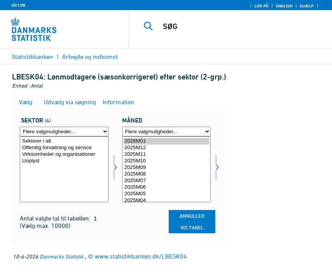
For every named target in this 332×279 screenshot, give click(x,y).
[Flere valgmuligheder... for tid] (166, 131)
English (284, 6)
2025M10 (166, 161)
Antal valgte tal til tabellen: (56, 218)
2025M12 (166, 148)
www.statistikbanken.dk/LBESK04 (141, 256)
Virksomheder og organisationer (64, 154)
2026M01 (166, 141)
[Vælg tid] (166, 169)
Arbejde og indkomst (90, 56)
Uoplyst (64, 161)
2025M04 (166, 200)
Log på (261, 6)
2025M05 (166, 194)
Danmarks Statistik (61, 256)
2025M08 (166, 174)
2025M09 (166, 167)
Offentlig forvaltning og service (64, 148)
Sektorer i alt (64, 141)
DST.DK (19, 5)
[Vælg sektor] (64, 169)
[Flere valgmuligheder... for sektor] (64, 131)
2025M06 (166, 187)
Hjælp (307, 6)
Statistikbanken (32, 56)
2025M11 (166, 154)
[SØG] (240, 26)
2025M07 (166, 180)
